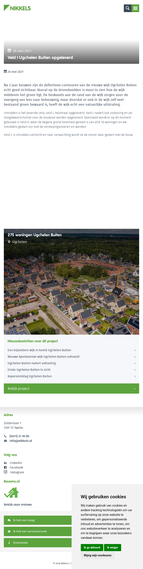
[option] (71, 40)
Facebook (16, 467)
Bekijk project (19, 388)
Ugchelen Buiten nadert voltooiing (32, 363)
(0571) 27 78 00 (19, 436)
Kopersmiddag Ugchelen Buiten (30, 376)
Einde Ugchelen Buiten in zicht (29, 369)
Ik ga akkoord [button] (92, 547)
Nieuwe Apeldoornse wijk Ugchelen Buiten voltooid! (44, 356)
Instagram (14, 472)
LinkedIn (16, 463)
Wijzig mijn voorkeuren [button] (98, 555)
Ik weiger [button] (112, 547)
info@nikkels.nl (18, 441)
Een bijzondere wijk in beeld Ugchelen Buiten (39, 350)
